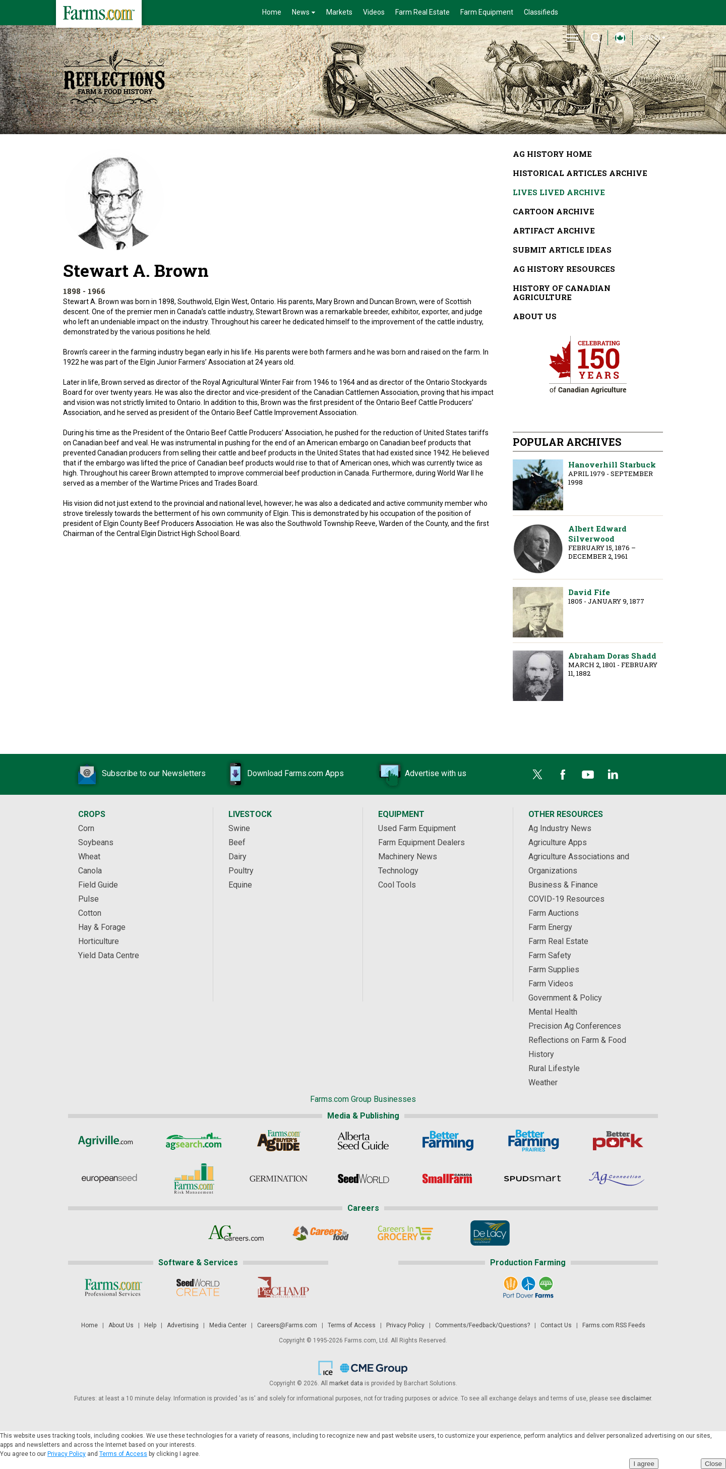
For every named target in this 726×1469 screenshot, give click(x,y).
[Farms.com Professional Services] (113, 1287)
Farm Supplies (553, 969)
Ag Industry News (559, 828)
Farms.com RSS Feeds (613, 1325)
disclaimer (636, 1398)
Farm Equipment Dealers (421, 842)
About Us (121, 1325)
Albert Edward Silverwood (538, 548)
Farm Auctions (553, 913)
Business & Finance (563, 885)
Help (150, 1325)
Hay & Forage (102, 927)
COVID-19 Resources (566, 899)
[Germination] (278, 1178)
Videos (374, 12)
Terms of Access (352, 1325)
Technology (398, 870)
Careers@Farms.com (287, 1325)
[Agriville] (109, 1141)
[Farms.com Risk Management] (193, 1178)
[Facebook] (563, 774)
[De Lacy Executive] (490, 1233)
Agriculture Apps (557, 842)
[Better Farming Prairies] (532, 1141)
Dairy (237, 856)
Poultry (241, 870)
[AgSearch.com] (193, 1141)
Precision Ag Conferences (574, 1026)
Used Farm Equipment (417, 828)
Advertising (183, 1325)
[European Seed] (109, 1178)
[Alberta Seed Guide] (363, 1141)
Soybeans (95, 842)
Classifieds (541, 12)
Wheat (89, 856)
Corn (86, 828)
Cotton (89, 913)
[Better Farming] (447, 1141)
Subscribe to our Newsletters (139, 774)
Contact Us (556, 1325)
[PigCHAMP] (282, 1287)
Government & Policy (565, 998)
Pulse (88, 899)
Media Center (228, 1325)
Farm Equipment (486, 12)
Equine (240, 885)
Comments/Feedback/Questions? (482, 1325)
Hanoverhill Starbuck (538, 484)
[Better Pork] (617, 1141)
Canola (90, 870)
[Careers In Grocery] (405, 1233)
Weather (543, 1082)
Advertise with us (420, 774)
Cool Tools (397, 885)
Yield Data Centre (108, 955)
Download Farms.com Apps (280, 774)
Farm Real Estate (422, 12)
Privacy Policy (405, 1325)
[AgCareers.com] (236, 1233)
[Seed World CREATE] (197, 1287)
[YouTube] (588, 774)
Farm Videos (550, 983)
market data (346, 1383)
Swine (239, 828)
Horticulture (98, 941)
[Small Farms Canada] (447, 1178)
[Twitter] (537, 774)
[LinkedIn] (613, 774)
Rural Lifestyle (554, 1068)
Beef (237, 842)
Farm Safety (549, 955)
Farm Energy (550, 927)
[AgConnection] (617, 1178)
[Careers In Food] (320, 1233)
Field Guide (98, 885)
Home (271, 12)
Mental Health (552, 1012)
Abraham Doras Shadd (538, 676)
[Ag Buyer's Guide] (278, 1141)
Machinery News (407, 856)
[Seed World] (363, 1178)
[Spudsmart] (532, 1178)
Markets (339, 12)
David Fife (538, 612)
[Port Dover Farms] (528, 1287)
